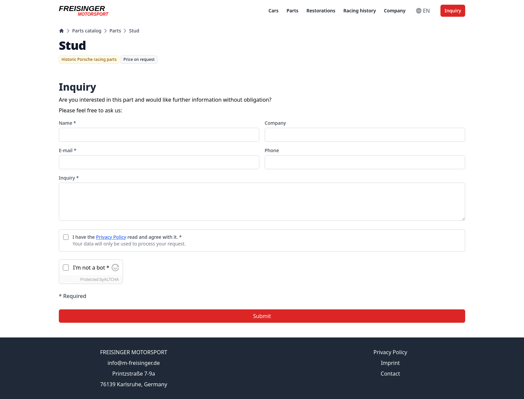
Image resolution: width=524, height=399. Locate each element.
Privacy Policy (111, 237)
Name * (67, 123)
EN (423, 10)
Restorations (321, 10)
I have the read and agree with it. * (127, 237)
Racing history (359, 10)
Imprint (390, 363)
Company (395, 10)
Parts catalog (87, 30)
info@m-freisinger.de (134, 363)
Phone (272, 150)
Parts (292, 10)
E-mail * (67, 150)
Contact (390, 373)
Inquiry (452, 10)
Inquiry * (69, 178)
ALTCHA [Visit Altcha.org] (111, 279)
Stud (134, 30)
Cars (273, 10)
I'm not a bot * (91, 267)
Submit (262, 316)
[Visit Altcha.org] (115, 267)
